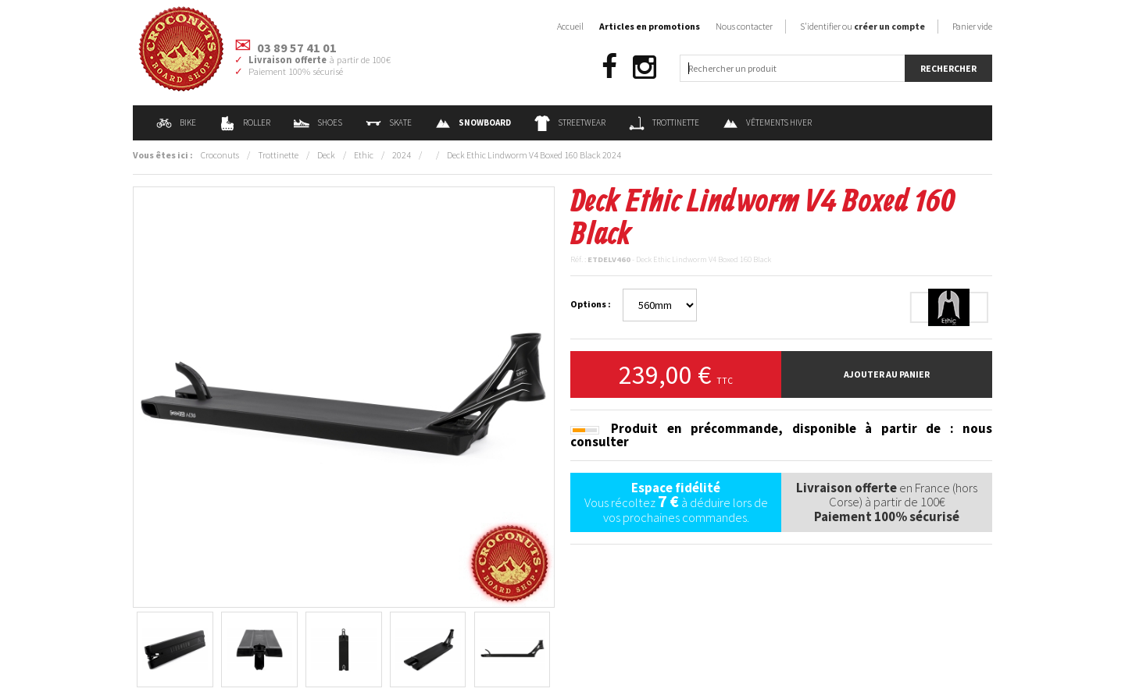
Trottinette (664, 122)
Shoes (318, 122)
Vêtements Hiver (767, 122)
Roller (245, 122)
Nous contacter (744, 26)
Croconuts (220, 155)
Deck (326, 155)
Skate (389, 122)
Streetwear (569, 122)
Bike (176, 122)
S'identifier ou (862, 26)
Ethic (363, 155)
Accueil (570, 26)
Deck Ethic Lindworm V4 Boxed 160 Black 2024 (534, 155)
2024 (401, 155)
